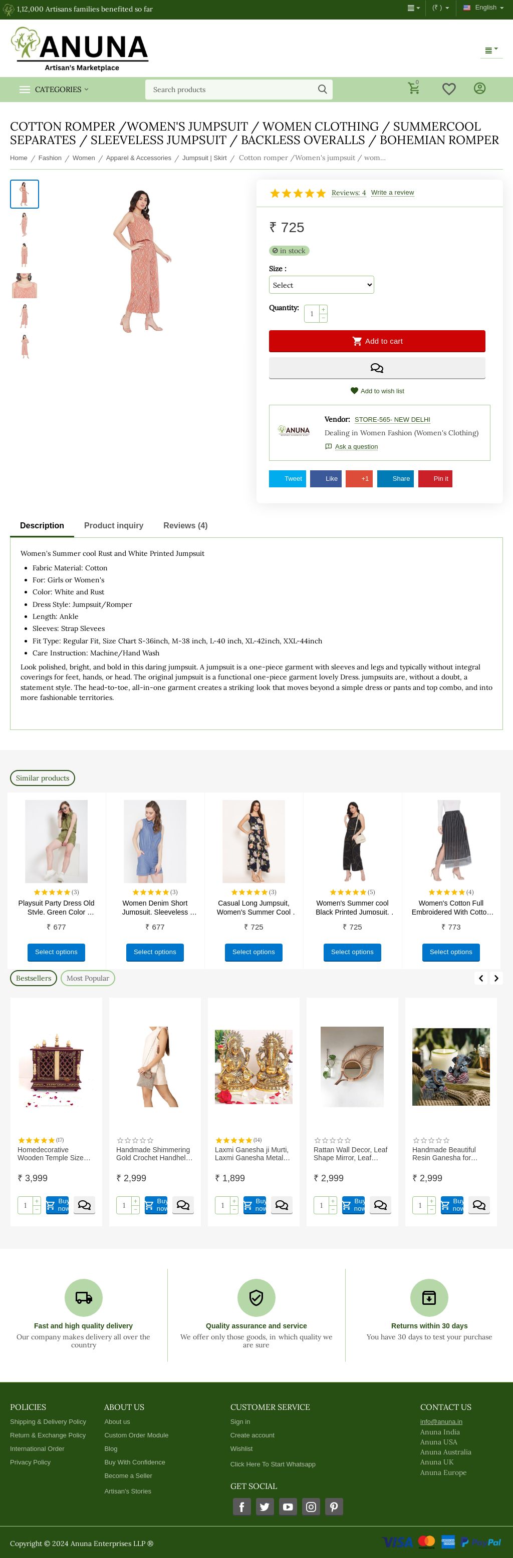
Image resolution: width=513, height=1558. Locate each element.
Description (42, 525)
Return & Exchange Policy (48, 1435)
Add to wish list (377, 391)
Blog (110, 1448)
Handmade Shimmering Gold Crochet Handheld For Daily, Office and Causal (153, 1154)
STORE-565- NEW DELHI (392, 419)
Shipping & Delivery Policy (48, 1421)
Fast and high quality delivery (83, 1326)
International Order (37, 1448)
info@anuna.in (441, 1421)
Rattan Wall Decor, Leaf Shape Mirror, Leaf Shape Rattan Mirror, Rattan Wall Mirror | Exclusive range (351, 1154)
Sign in (240, 1421)
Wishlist (241, 1448)
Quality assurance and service (256, 1326)
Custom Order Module (136, 1435)
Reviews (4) (185, 525)
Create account (252, 1435)
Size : (278, 268)
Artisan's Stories (127, 1491)
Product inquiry (113, 525)
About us (117, 1421)
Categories (58, 90)
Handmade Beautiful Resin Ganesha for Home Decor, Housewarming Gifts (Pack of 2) (444, 1154)
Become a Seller (128, 1475)
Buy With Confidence (134, 1462)
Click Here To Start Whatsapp (273, 1464)
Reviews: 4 (349, 193)
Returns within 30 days (429, 1326)
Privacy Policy (30, 1462)
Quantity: (284, 307)
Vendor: (337, 419)
